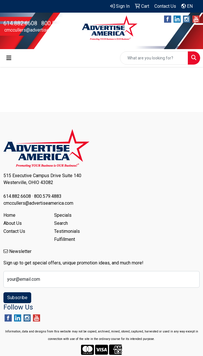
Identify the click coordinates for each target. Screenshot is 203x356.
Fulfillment (64, 239)
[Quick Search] (154, 58)
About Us (12, 223)
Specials (63, 215)
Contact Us (14, 231)
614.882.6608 (20, 23)
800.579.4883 (58, 23)
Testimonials (67, 231)
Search (61, 223)
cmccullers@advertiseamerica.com (39, 30)
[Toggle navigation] (9, 58)
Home (9, 215)
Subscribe (17, 297)
